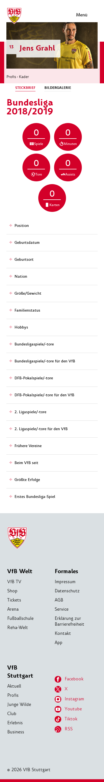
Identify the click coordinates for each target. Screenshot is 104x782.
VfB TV (14, 582)
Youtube (68, 709)
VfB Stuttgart (20, 672)
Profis (11, 76)
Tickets (14, 600)
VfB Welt (19, 571)
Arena (13, 609)
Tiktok (66, 719)
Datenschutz (67, 591)
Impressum (65, 582)
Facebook (69, 679)
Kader (24, 76)
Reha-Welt (17, 627)
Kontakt (63, 633)
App (58, 642)
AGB (59, 600)
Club (11, 713)
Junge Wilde (19, 704)
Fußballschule (20, 618)
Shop (12, 591)
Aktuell (14, 686)
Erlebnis (15, 723)
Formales (66, 571)
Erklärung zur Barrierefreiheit (69, 621)
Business (15, 732)
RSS (64, 729)
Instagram (69, 699)
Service (62, 609)
